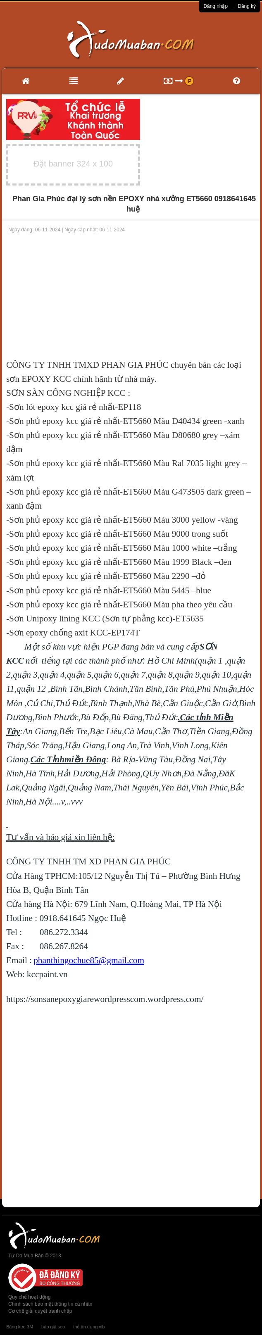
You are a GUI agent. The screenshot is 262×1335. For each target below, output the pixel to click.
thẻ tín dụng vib (89, 1326)
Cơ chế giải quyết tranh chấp (40, 1311)
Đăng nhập (215, 6)
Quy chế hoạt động (29, 1297)
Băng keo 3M (19, 1326)
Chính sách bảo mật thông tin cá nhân (50, 1304)
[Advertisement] (131, 296)
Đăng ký (247, 6)
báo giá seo (53, 1326)
